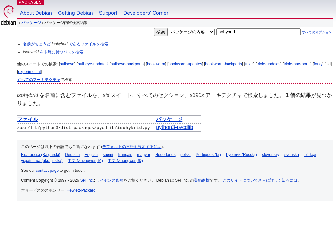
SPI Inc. (87, 180)
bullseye (67, 64)
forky (318, 64)
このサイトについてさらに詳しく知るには (260, 180)
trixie (249, 64)
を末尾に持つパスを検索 (53, 52)
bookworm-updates (185, 64)
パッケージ (31, 22)
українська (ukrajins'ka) (42, 160)
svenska (291, 154)
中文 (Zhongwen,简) (85, 160)
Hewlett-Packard (81, 190)
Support (108, 13)
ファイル (27, 119)
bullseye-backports (127, 64)
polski (185, 154)
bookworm (156, 64)
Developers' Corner (145, 13)
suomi (108, 154)
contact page (47, 170)
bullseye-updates (93, 64)
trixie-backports (297, 64)
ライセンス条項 (110, 180)
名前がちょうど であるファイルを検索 (65, 44)
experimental (29, 71)
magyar (143, 154)
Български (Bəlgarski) (40, 154)
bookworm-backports (223, 64)
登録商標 (202, 180)
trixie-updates (268, 64)
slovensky (270, 154)
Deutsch (72, 154)
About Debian (36, 13)
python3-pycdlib (174, 127)
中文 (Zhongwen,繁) (125, 160)
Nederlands (165, 154)
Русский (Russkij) (241, 154)
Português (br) (208, 154)
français (125, 154)
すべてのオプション (317, 32)
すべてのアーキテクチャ (38, 79)
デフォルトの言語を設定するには (131, 147)
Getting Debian (75, 13)
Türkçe (310, 154)
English (91, 154)
